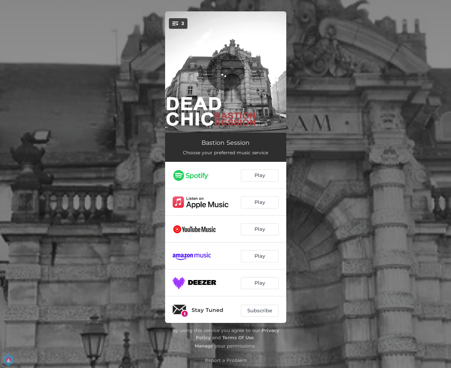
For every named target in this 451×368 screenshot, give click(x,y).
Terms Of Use (238, 337)
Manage (204, 346)
